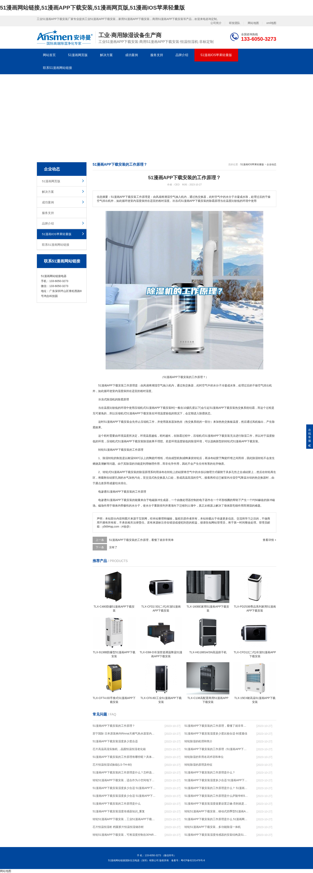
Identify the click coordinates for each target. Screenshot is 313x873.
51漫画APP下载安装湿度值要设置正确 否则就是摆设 (216, 803)
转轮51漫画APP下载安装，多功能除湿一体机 (212, 826)
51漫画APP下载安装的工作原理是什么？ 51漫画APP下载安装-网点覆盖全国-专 (216, 788)
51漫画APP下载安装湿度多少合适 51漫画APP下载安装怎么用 (125, 795)
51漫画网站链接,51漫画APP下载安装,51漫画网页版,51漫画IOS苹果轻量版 (92, 8)
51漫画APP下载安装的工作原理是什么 (117, 803)
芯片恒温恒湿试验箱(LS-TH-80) (112, 764)
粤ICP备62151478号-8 (193, 860)
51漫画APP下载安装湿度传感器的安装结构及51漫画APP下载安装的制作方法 (216, 834)
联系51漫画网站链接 (57, 67)
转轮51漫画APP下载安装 (113, 449)
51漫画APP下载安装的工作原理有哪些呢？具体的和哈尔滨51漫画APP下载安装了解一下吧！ (125, 756)
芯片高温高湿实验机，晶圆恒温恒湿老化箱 (119, 749)
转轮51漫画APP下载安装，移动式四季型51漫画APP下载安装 (216, 811)
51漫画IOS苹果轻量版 (216, 55)
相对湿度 (145, 391)
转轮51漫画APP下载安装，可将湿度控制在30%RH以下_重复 (125, 834)
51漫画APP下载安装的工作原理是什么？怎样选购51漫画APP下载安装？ (125, 772)
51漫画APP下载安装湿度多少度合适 (115, 741)
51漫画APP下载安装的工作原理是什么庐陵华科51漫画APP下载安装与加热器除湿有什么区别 (216, 795)
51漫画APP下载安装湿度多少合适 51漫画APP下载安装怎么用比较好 (125, 788)
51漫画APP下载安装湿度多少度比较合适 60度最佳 (215, 733)
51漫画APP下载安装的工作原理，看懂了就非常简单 (216, 725)
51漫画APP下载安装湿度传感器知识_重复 (119, 811)
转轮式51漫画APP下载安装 (241, 441)
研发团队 (234, 23)
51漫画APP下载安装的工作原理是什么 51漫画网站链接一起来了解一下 (216, 819)
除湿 (109, 399)
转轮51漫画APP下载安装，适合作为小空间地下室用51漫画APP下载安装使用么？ (125, 780)
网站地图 (253, 23)
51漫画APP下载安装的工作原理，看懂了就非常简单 (141, 539)
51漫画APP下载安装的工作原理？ (114, 725)
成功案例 (131, 55)
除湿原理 (144, 472)
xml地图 (271, 23)
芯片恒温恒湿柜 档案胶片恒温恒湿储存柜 (118, 826)
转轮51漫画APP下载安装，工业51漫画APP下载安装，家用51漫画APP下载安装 (125, 819)
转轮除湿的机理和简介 (198, 741)
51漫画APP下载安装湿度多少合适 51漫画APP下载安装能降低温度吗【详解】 (216, 780)
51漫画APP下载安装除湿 (133, 441)
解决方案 (106, 55)
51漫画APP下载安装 (111, 385)
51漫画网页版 (78, 55)
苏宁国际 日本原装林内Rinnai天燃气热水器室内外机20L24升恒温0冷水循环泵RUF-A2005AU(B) (125, 733)
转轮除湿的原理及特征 (198, 764)
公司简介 (216, 23)
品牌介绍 (181, 55)
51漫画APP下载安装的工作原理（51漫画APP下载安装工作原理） (216, 749)
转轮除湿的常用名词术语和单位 (204, 756)
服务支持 (156, 55)
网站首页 (49, 55)
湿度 (120, 391)
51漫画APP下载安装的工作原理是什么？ (209, 772)
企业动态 (271, 164)
